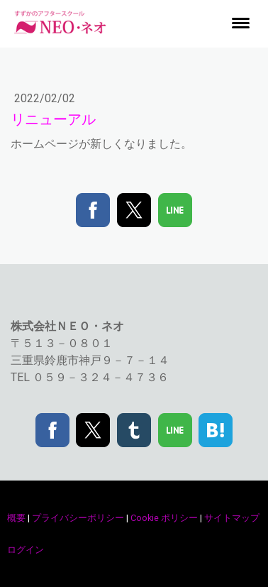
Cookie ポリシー (164, 517)
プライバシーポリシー (78, 517)
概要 (16, 517)
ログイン (25, 549)
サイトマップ (231, 517)
